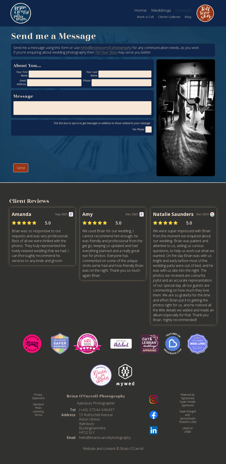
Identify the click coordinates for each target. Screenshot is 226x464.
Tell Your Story (106, 52)
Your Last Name (91, 73)
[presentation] (46, 148)
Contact (183, 10)
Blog (188, 17)
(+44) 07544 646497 (97, 409)
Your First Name (22, 73)
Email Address (21, 82)
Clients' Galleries (169, 17)
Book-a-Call (145, 17)
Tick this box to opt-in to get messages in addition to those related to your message (103, 123)
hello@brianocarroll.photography (106, 47)
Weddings (161, 10)
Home (140, 10)
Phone (86, 80)
